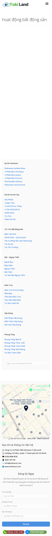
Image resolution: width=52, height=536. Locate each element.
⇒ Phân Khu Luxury (12, 175)
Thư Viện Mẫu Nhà (12, 300)
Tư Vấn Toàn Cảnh (12, 352)
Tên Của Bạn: (7, 492)
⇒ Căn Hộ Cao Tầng (13, 206)
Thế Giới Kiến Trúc (12, 296)
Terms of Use (31, 438)
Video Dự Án (10, 219)
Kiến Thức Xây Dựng (13, 321)
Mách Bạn (8, 262)
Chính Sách (9, 212)
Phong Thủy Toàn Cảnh (14, 346)
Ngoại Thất (9, 268)
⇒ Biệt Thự (9, 203)
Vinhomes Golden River (14, 168)
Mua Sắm (8, 265)
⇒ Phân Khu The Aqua (14, 171)
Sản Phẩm (8, 199)
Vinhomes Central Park (14, 185)
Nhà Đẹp (8, 293)
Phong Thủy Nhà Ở (12, 339)
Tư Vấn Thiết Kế (11, 303)
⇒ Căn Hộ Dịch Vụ (12, 209)
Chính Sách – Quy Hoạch (15, 237)
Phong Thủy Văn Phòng (14, 349)
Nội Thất (8, 272)
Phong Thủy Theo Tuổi (14, 343)
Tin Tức (7, 216)
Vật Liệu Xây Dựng (12, 324)
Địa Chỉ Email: (7, 512)
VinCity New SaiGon (13, 181)
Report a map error (43, 438)
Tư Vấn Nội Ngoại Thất (14, 275)
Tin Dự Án (8, 244)
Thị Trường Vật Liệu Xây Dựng (18, 240)
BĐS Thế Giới (10, 234)
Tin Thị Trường (11, 247)
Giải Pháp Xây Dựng (13, 318)
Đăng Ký (26, 524)
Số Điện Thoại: (7, 502)
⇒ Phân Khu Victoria (13, 178)
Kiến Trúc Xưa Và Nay (14, 290)
